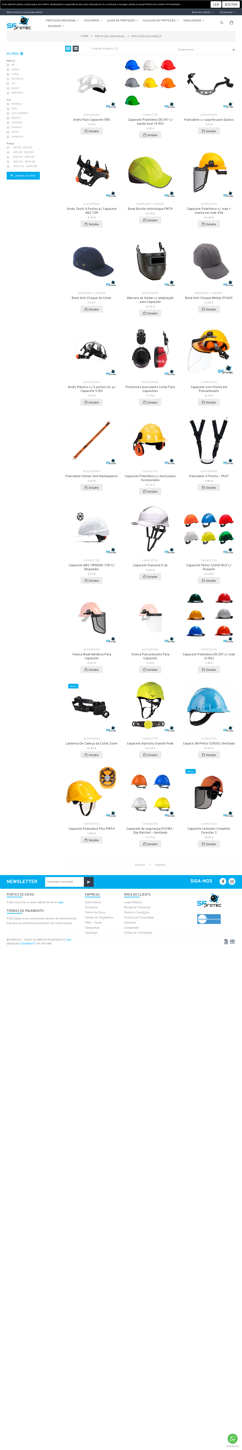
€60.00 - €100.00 (24, 161)
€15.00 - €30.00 (23, 152)
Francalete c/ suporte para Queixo (209, 120)
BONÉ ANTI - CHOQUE (150, 204)
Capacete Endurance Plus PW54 (91, 829)
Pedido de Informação (138, 933)
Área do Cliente (203, 12)
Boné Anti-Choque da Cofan (91, 298)
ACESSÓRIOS (91, 115)
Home (84, 36)
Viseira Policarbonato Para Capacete (150, 657)
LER (216, 5)
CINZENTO (16, 123)
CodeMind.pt (27, 943)
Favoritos (130, 923)
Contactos (91, 907)
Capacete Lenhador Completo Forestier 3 (208, 831)
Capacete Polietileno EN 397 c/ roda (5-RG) (209, 657)
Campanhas (92, 928)
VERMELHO (17, 137)
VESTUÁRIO (93, 20)
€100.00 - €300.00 (25, 166)
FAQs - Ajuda (93, 923)
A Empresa (227, 12)
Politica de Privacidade (139, 918)
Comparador (131, 928)
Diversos (56, 26)
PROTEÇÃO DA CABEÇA (147, 36)
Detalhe (91, 131)
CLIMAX (15, 69)
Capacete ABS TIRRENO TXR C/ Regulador (92, 567)
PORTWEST (17, 93)
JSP (13, 83)
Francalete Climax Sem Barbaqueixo (91, 476)
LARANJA (16, 127)
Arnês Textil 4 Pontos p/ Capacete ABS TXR (92, 211)
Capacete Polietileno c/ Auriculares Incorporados (150, 478)
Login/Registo (133, 902)
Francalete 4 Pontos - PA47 (209, 476)
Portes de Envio (95, 913)
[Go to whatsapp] (233, 1439)
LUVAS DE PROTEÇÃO (123, 20)
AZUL (14, 108)
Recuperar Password (137, 907)
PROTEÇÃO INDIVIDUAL (63, 20)
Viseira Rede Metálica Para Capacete (91, 657)
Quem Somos (93, 902)
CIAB (68, 940)
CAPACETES (150, 115)
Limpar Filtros (23, 176)
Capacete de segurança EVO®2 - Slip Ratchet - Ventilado (150, 831)
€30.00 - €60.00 (23, 157)
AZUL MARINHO (19, 113)
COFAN (15, 74)
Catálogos (91, 933)
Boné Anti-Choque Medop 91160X (209, 298)
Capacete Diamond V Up (150, 565)
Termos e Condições (137, 913)
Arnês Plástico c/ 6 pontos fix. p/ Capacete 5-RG (92, 389)
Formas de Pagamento (99, 918)
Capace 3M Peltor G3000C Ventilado (209, 744)
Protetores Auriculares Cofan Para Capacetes (150, 389)
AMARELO (16, 104)
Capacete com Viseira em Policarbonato (209, 389)
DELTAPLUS (17, 79)
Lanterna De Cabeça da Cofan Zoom (92, 744)
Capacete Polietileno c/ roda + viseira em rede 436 (209, 211)
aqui (61, 902)
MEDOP (15, 88)
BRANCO (16, 118)
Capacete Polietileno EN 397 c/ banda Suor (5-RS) (150, 122)
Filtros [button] (13, 54)
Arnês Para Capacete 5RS (91, 120)
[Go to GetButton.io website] (232, 1446)
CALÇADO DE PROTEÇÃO (161, 20)
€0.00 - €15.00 (22, 147)
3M (12, 65)
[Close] (231, 4)
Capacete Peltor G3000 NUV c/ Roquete (208, 567)
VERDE (15, 132)
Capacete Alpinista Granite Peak (150, 744)
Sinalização (194, 20)
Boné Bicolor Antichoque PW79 (150, 209)
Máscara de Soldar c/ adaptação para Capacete (150, 300)
